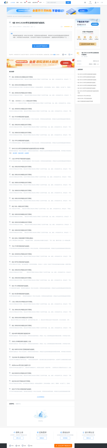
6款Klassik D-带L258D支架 (84, 95)
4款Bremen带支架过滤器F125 (20, 365)
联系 (54, 54)
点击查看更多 (40, 397)
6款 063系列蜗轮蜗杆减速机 (19, 294)
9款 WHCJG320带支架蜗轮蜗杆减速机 (86, 85)
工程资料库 (9, 16)
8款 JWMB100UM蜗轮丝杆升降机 (21, 77)
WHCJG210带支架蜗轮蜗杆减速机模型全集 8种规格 (26, 148)
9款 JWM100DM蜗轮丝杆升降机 (20, 85)
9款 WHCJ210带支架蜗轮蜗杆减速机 (86, 82)
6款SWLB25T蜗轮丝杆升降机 (19, 381)
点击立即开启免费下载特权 (87, 44)
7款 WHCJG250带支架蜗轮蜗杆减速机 (86, 74)
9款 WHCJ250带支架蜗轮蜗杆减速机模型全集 (88, 91)
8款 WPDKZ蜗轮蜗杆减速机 (19, 262)
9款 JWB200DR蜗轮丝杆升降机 (20, 167)
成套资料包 (35, 2)
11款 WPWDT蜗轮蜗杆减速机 (19, 159)
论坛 (21, 2)
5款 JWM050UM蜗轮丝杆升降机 (20, 109)
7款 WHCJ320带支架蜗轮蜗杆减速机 (86, 77)
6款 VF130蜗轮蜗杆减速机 (18, 286)
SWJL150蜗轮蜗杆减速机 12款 (20, 341)
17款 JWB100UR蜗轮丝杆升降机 (20, 302)
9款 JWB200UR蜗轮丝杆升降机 (20, 270)
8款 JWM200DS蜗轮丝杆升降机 (20, 325)
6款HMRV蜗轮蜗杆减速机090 (19, 333)
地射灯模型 (21, 153)
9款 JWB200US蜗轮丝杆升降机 (20, 125)
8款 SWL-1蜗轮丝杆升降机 (19, 206)
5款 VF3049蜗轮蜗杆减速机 (19, 117)
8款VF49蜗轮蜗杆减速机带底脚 (85, 101)
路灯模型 (15, 153)
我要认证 (88, 438)
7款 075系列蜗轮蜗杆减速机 (19, 246)
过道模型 (27, 153)
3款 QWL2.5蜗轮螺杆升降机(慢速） (21, 238)
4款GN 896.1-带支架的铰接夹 (84, 98)
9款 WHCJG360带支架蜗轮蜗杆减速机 (22, 16)
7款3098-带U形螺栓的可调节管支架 (21, 357)
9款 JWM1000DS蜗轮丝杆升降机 (20, 318)
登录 (97, 2)
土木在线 (13, 2)
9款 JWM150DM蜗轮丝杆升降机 (20, 222)
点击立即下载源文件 (63, 445)
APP (40, 2)
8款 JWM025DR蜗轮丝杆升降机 (20, 93)
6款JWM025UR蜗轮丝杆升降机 (20, 373)
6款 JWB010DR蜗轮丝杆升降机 (20, 182)
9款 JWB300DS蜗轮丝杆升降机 (20, 278)
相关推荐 (11, 71)
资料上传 (18, 438)
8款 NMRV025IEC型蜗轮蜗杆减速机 (21, 349)
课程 (25, 2)
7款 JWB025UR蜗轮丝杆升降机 (20, 190)
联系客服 (65, 438)
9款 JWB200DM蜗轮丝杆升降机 (20, 214)
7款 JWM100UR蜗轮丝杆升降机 (20, 310)
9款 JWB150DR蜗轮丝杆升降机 (20, 198)
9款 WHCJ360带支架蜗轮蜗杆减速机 (86, 88)
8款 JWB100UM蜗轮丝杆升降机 (20, 175)
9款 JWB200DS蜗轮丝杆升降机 (20, 230)
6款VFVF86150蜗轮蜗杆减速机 (20, 389)
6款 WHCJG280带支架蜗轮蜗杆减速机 (86, 79)
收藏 (64, 54)
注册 (101, 2)
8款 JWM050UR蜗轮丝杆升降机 (20, 254)
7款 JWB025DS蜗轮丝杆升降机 (20, 133)
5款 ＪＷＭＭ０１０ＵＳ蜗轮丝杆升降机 (23, 101)
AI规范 (29, 2)
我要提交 (42, 438)
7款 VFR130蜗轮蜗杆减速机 (19, 141)
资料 (17, 2)
